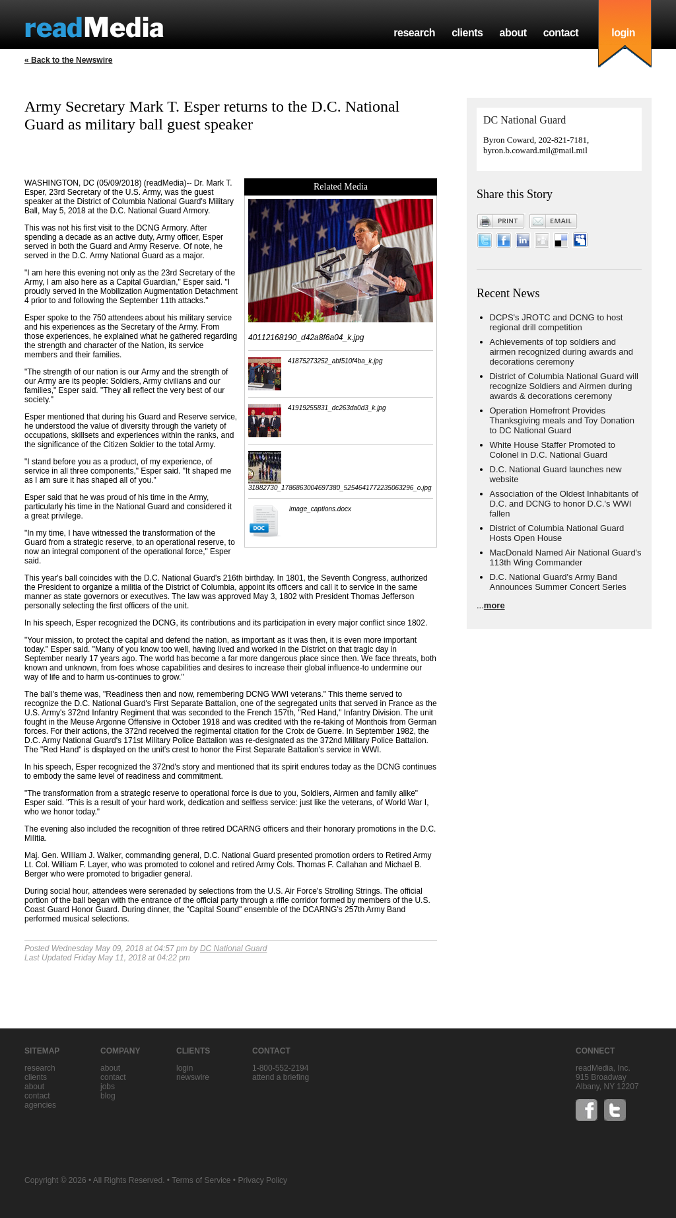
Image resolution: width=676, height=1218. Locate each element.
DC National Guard (233, 948)
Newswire (192, 1077)
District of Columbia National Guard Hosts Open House (557, 533)
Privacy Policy (262, 1180)
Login (184, 1068)
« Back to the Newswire (68, 60)
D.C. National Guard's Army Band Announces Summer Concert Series (558, 582)
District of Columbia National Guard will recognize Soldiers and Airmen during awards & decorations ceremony (564, 386)
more (494, 605)
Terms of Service (201, 1180)
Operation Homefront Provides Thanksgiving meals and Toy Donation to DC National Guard (562, 420)
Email (553, 221)
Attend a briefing (280, 1077)
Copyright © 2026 (55, 1180)
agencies (40, 1105)
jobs (107, 1086)
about (512, 32)
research (414, 32)
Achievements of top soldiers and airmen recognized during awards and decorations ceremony (562, 352)
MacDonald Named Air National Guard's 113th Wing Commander (566, 557)
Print (501, 221)
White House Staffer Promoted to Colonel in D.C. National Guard (553, 450)
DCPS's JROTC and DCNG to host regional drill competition (556, 322)
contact (561, 32)
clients (467, 32)
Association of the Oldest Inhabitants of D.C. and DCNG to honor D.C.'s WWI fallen (564, 504)
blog (108, 1095)
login (623, 32)
